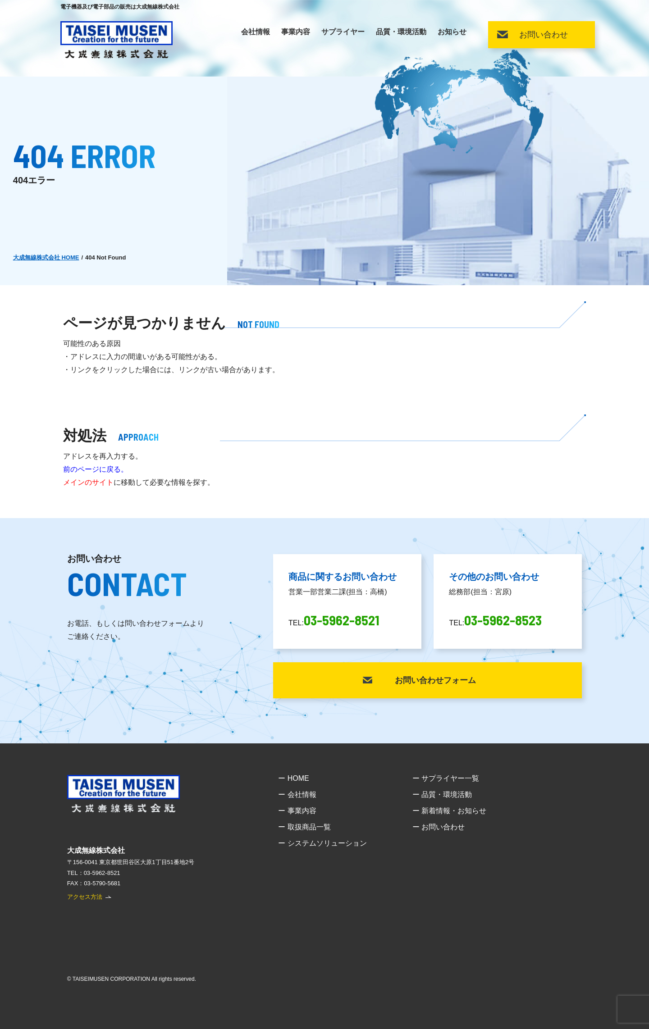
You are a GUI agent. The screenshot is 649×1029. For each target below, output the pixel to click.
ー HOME (293, 778)
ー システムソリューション (322, 843)
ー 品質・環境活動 (442, 794)
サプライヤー (343, 32)
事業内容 (295, 32)
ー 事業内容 (297, 811)
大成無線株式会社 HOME (46, 257)
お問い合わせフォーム (435, 680)
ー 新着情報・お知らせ (449, 811)
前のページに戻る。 (95, 469)
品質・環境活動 (401, 32)
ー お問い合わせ (438, 827)
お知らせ (452, 32)
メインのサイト (88, 482)
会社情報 (255, 32)
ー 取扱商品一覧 (304, 827)
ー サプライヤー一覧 (445, 778)
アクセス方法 (84, 896)
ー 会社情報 (297, 794)
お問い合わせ (543, 34)
